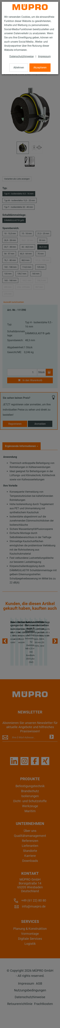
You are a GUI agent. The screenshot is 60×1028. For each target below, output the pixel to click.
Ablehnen (18, 67)
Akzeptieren (40, 67)
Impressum (44, 56)
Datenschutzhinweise (21, 56)
